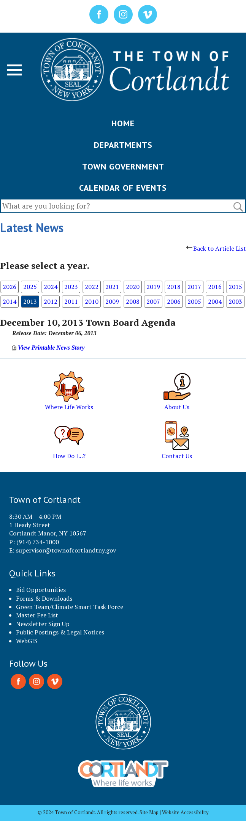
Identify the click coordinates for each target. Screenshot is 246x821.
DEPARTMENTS (123, 145)
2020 (133, 287)
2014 (9, 301)
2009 (112, 301)
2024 (50, 287)
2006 (174, 301)
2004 (215, 301)
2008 (133, 301)
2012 (50, 301)
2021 (112, 287)
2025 (30, 287)
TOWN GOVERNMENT (123, 166)
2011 (71, 301)
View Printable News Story (48, 347)
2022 (91, 287)
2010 (91, 301)
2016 (215, 287)
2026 (9, 287)
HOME (123, 123)
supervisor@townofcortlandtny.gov (66, 550)
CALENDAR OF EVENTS (123, 187)
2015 (235, 287)
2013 (30, 301)
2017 (194, 287)
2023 (71, 287)
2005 (194, 301)
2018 (174, 287)
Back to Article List (216, 248)
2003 (235, 301)
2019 (153, 287)
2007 (153, 301)
